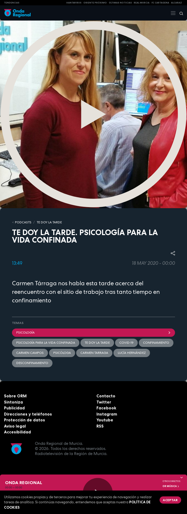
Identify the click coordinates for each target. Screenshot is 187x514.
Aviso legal (15, 426)
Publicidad (14, 407)
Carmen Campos (30, 353)
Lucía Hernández (132, 353)
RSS (100, 426)
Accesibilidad (17, 431)
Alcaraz (176, 2)
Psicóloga (62, 353)
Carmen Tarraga (94, 353)
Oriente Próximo (95, 2)
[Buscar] (179, 13)
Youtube (104, 419)
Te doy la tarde (49, 222)
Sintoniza (13, 402)
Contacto (105, 395)
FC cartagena (160, 2)
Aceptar (170, 500)
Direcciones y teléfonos (28, 414)
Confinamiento (156, 343)
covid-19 (126, 343)
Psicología (93, 332)
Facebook (106, 407)
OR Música (171, 486)
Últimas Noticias (120, 2)
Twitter (103, 402)
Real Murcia (141, 2)
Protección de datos (24, 419)
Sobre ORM (15, 395)
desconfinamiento (32, 363)
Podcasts (23, 222)
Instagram (106, 414)
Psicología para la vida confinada (45, 343)
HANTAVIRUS (74, 2)
